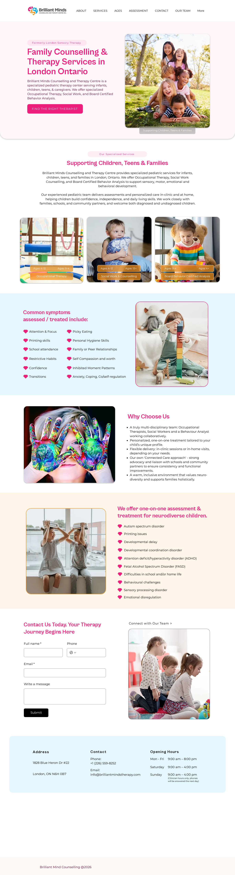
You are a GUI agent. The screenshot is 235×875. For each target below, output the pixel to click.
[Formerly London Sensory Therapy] (57, 43)
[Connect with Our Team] (150, 623)
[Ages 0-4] (63, 268)
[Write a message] (65, 696)
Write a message (37, 684)
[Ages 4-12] (39, 268)
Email (29, 664)
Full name (32, 644)
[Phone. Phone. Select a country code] (73, 652)
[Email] (64, 673)
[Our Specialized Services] (117, 154)
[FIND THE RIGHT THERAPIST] (55, 109)
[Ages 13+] (131, 268)
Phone (72, 644)
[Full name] (42, 652)
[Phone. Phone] (90, 652)
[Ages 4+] (204, 268)
